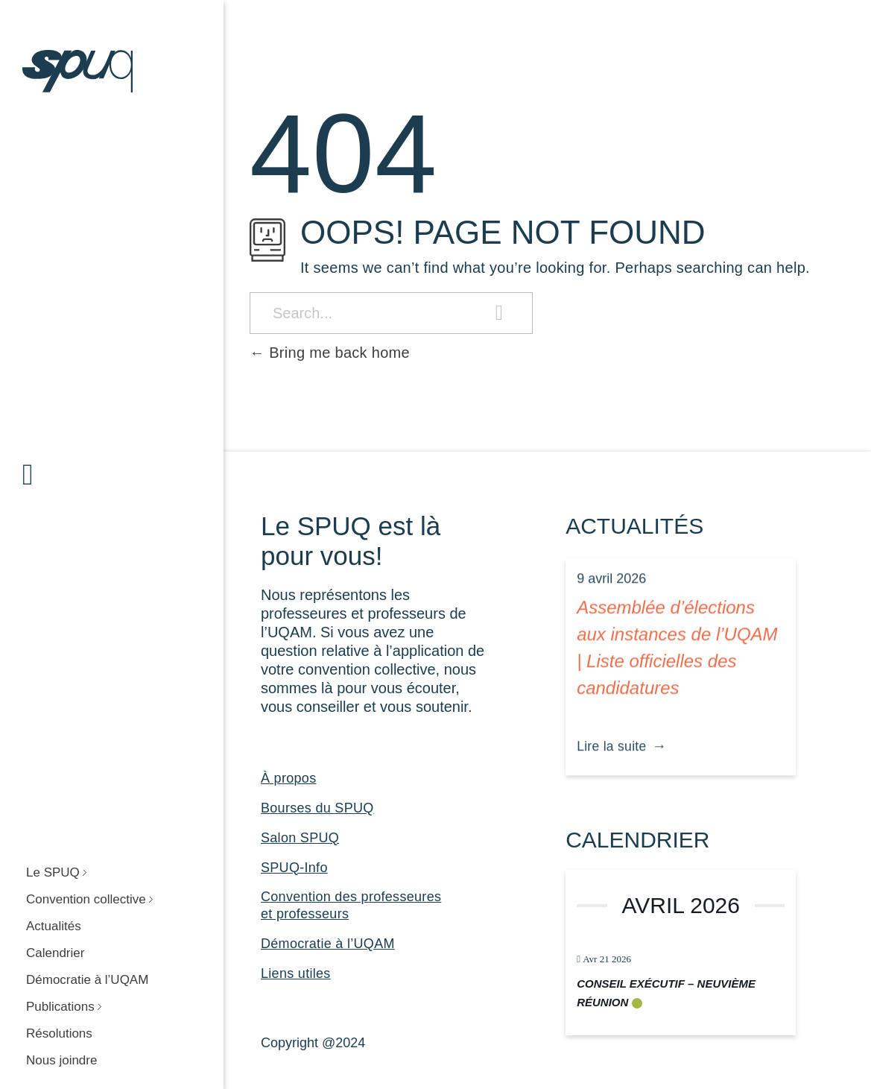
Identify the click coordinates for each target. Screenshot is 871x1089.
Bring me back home (330, 352)
